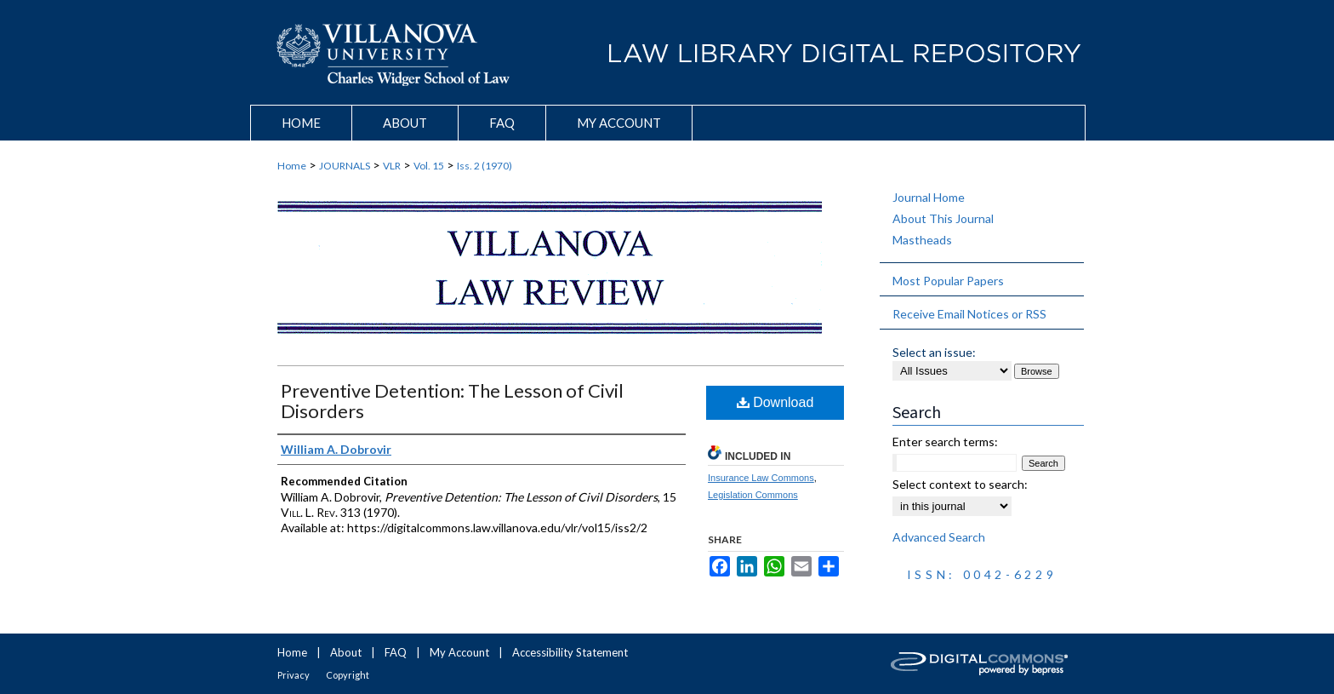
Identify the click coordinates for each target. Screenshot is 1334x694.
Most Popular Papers (948, 280)
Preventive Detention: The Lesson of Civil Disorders (452, 400)
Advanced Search (938, 537)
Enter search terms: (945, 441)
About (346, 652)
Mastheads (922, 239)
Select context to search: (960, 484)
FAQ (396, 652)
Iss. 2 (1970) (484, 165)
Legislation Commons (753, 495)
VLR (392, 165)
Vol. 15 (428, 165)
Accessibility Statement (570, 652)
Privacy (293, 674)
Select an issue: (934, 352)
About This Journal (943, 218)
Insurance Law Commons (761, 478)
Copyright (347, 674)
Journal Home (928, 197)
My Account (459, 652)
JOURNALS (344, 165)
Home (291, 165)
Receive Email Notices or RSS (969, 314)
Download (775, 402)
